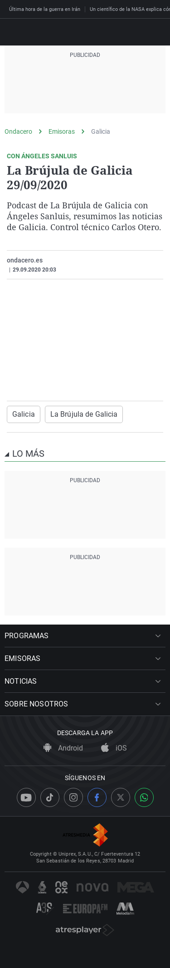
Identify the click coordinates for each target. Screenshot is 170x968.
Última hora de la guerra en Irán (44, 9)
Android (63, 748)
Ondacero (18, 131)
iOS (114, 748)
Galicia (100, 131)
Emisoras (62, 131)
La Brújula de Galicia (84, 414)
